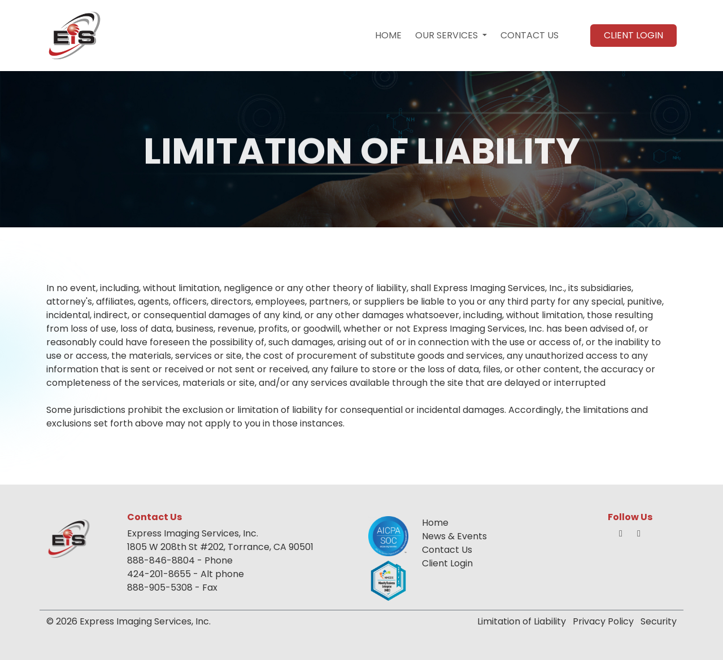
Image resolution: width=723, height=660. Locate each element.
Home (435, 522)
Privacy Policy (603, 621)
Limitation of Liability (521, 621)
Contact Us (447, 549)
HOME (388, 35)
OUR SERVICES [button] (447, 35)
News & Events (454, 536)
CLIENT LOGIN (633, 35)
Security (659, 621)
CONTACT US (529, 35)
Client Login (447, 563)
